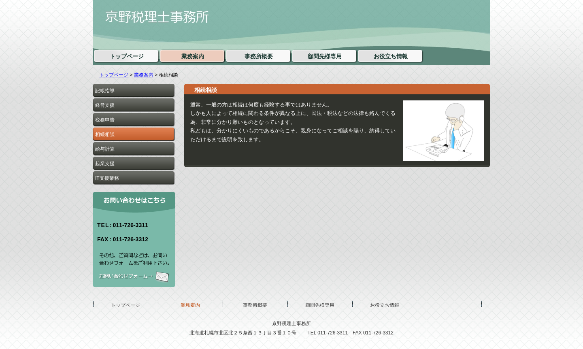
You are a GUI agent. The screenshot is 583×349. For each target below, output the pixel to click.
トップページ (113, 75)
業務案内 (143, 75)
